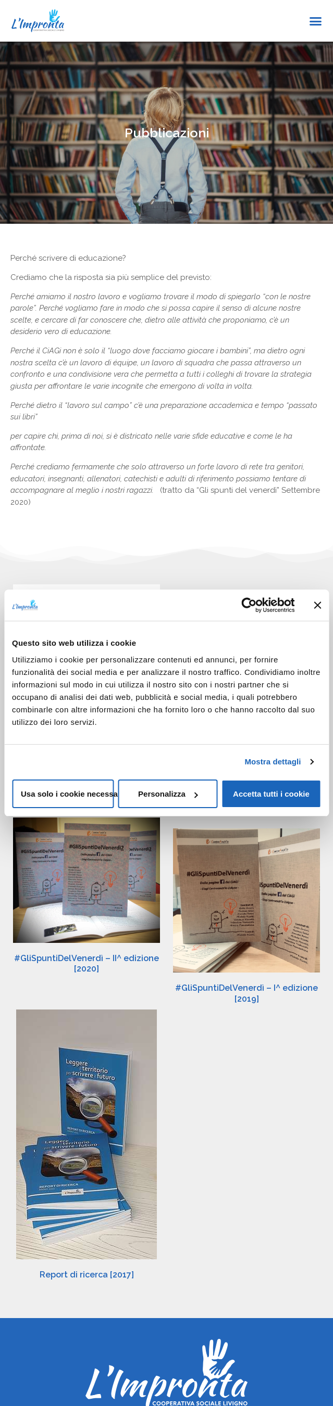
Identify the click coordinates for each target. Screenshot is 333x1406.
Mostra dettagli (272, 761)
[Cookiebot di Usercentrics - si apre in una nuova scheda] (248, 605)
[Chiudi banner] (317, 605)
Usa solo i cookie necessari (67, 793)
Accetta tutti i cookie (271, 793)
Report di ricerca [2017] (87, 1249)
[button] (316, 21)
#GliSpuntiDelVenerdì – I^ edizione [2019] (246, 993)
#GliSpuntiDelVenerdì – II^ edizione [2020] (86, 966)
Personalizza (168, 793)
